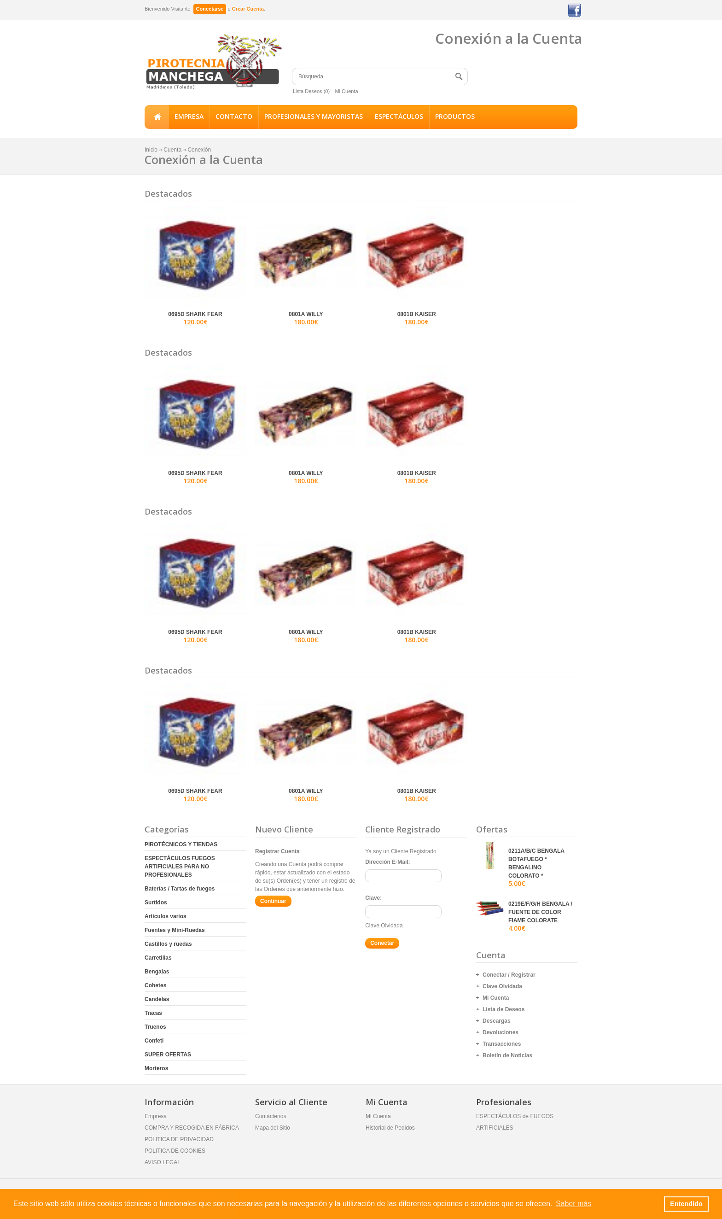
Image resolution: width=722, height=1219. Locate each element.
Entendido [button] (686, 1203)
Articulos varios (165, 916)
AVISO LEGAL (162, 1162)
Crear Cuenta (248, 9)
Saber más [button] (573, 1203)
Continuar (273, 901)
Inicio (157, 117)
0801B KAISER (416, 314)
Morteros (156, 1068)
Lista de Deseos (503, 1009)
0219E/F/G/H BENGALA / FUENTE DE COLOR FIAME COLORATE (540, 912)
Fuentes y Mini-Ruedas (175, 930)
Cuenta (172, 150)
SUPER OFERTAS (168, 1054)
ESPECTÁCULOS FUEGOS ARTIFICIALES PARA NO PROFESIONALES (180, 866)
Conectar (495, 975)
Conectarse (210, 9)
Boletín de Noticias (507, 1055)
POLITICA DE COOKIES (175, 1151)
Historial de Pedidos (390, 1128)
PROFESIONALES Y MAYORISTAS (313, 116)
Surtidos (156, 902)
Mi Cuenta (346, 91)
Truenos (155, 1027)
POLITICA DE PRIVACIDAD (179, 1139)
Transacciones (502, 1044)
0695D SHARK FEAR (195, 314)
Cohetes (155, 985)
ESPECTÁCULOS (399, 116)
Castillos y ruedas (168, 944)
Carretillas (158, 958)
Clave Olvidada (383, 925)
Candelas (157, 999)
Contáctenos (270, 1116)
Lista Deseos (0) (311, 91)
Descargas (497, 1021)
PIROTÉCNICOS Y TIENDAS (181, 844)
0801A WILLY (306, 314)
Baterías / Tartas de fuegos (180, 888)
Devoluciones (500, 1032)
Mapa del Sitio (272, 1128)
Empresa (156, 1116)
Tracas (153, 1013)
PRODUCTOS (455, 116)
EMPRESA (189, 116)
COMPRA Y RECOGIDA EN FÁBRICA (192, 1128)
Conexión (199, 150)
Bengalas (157, 971)
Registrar (523, 975)
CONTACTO (233, 116)
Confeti (154, 1040)
